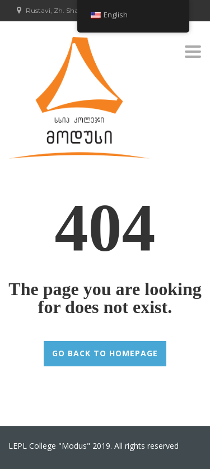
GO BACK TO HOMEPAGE (105, 353)
